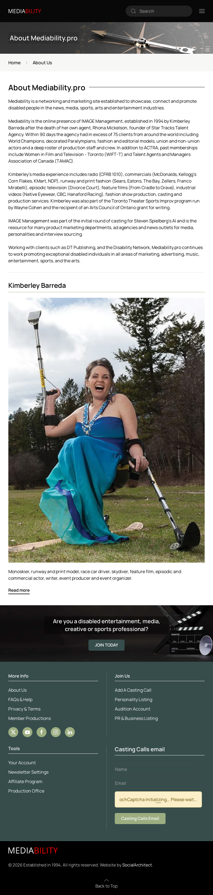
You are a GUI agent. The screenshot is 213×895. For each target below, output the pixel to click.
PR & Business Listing (135, 718)
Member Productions (28, 718)
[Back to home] (25, 11)
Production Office (25, 791)
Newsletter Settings (27, 772)
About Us (16, 690)
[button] (202, 11)
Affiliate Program (24, 781)
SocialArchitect (137, 865)
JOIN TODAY (106, 645)
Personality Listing (132, 699)
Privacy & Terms (23, 709)
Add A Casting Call (132, 690)
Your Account (21, 763)
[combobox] (159, 11)
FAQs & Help (19, 699)
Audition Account (131, 709)
